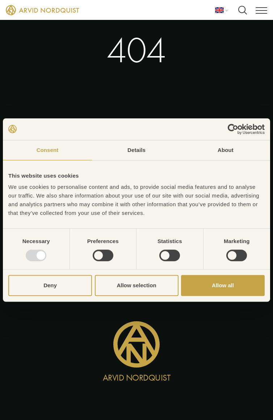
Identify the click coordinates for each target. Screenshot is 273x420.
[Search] (242, 10)
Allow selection (136, 285)
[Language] (222, 10)
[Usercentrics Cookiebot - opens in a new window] (233, 129)
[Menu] (261, 10)
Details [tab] (136, 150)
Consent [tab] (48, 150)
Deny (50, 285)
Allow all (223, 285)
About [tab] (226, 150)
